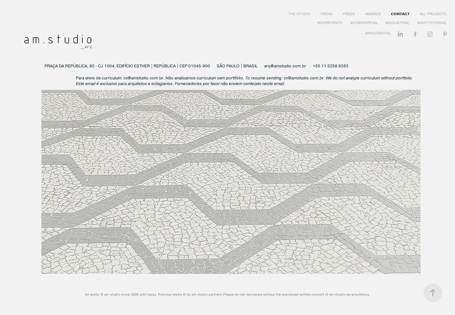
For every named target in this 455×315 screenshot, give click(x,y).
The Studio (299, 13)
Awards (373, 13)
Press (349, 13)
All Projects (433, 13)
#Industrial (397, 22)
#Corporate (330, 22)
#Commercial (364, 22)
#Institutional (431, 22)
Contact (400, 13)
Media (326, 13)
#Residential (378, 33)
